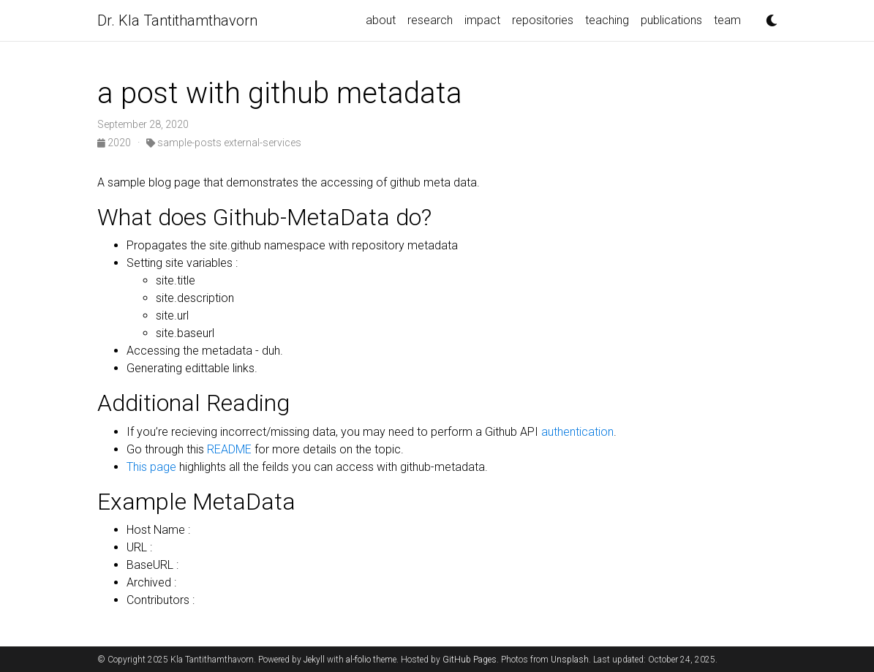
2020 (115, 142)
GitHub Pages (469, 659)
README (229, 449)
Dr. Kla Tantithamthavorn (177, 20)
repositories (542, 20)
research (430, 20)
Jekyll (314, 659)
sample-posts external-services (223, 142)
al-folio (358, 659)
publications (671, 20)
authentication (576, 432)
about (381, 20)
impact (482, 20)
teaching (607, 20)
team (727, 20)
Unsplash (570, 659)
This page (151, 467)
